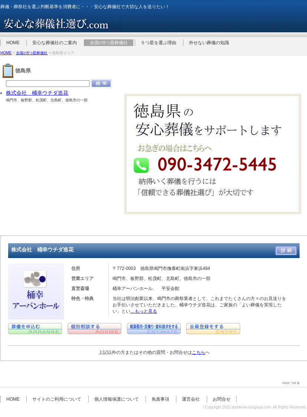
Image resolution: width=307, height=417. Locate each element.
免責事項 (160, 399)
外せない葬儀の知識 (209, 42)
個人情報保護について (116, 399)
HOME (13, 42)
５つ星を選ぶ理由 (158, 42)
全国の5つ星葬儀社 (109, 42)
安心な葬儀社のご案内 (54, 42)
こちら (198, 352)
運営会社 (191, 399)
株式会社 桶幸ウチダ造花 (37, 93)
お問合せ (222, 399)
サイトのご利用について (56, 399)
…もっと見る (143, 311)
